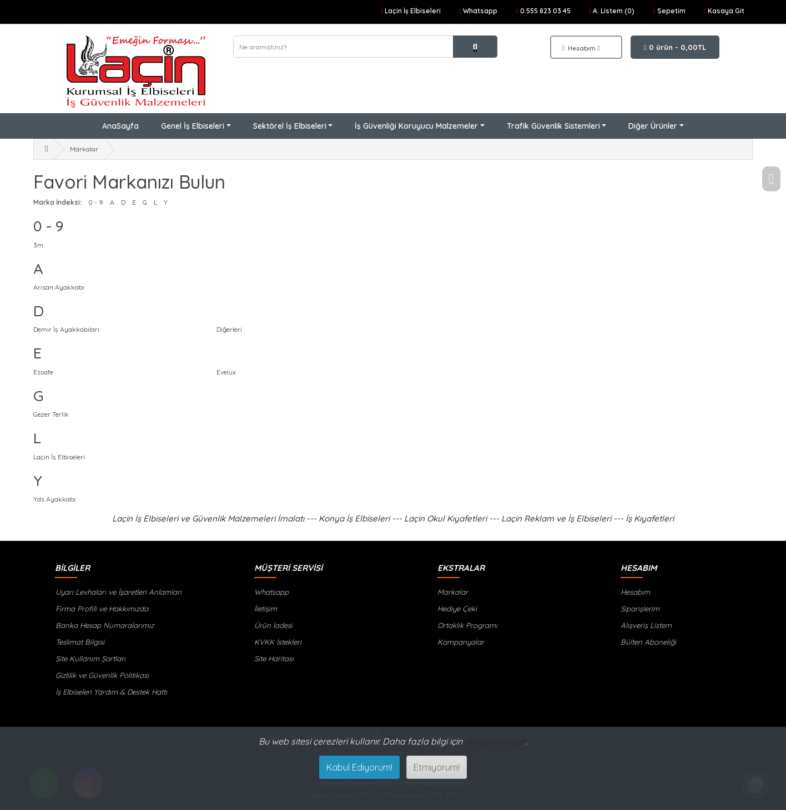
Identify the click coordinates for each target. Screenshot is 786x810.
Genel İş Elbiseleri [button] (192, 126)
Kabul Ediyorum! (359, 767)
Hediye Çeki (457, 608)
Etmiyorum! (437, 767)
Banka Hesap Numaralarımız (104, 625)
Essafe (43, 372)
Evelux (226, 372)
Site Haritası (274, 658)
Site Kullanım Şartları (90, 658)
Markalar (84, 149)
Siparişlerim (640, 608)
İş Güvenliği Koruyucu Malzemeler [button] (416, 126)
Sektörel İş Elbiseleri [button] (289, 126)
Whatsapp (271, 592)
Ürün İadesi (273, 625)
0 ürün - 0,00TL (675, 47)
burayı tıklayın (495, 741)
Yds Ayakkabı (54, 499)
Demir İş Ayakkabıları (66, 329)
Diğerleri (229, 329)
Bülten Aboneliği (648, 641)
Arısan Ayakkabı (58, 287)
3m (38, 245)
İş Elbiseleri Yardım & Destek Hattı (111, 691)
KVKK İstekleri (277, 641)
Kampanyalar (460, 641)
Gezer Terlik (51, 414)
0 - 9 (95, 202)
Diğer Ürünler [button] (652, 126)
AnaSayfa (120, 126)
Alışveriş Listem (646, 625)
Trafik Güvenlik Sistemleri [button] (553, 126)
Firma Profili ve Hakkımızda (101, 608)
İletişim (265, 608)
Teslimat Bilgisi (79, 641)
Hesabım (635, 592)
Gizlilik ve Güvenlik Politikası (101, 675)
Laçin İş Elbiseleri (59, 457)
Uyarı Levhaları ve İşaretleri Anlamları (118, 592)
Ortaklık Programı (467, 625)
